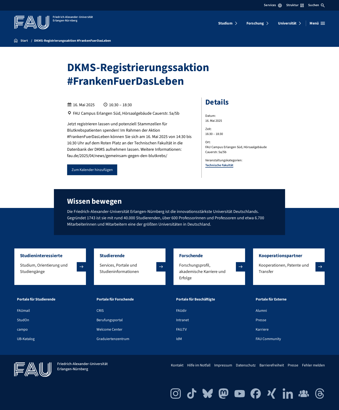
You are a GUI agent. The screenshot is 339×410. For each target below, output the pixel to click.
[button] (50, 266)
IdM (179, 338)
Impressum (223, 365)
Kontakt (177, 365)
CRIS (100, 310)
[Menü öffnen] (317, 23)
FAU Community (268, 338)
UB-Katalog (26, 338)
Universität (287, 23)
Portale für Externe (271, 299)
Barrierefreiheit (271, 365)
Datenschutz (246, 365)
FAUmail (23, 310)
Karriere (262, 329)
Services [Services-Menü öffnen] (273, 5)
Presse (261, 320)
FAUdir (181, 310)
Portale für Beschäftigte (195, 299)
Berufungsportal (110, 320)
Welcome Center (109, 329)
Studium (225, 23)
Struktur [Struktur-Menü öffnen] (295, 5)
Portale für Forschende (115, 299)
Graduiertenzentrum (113, 338)
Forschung (255, 23)
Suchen (316, 5)
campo (22, 329)
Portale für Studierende (36, 299)
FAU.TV (181, 329)
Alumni (261, 310)
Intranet (182, 320)
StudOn (23, 320)
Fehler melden (313, 365)
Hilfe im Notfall (198, 365)
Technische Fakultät (219, 165)
